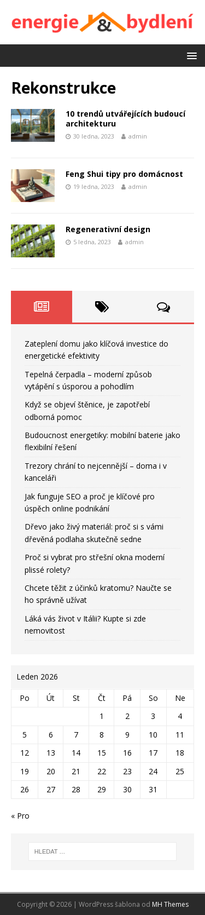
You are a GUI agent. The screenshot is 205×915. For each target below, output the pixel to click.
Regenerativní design (108, 229)
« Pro (20, 815)
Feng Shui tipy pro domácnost (124, 174)
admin (137, 136)
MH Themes (170, 904)
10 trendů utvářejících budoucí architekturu (125, 118)
